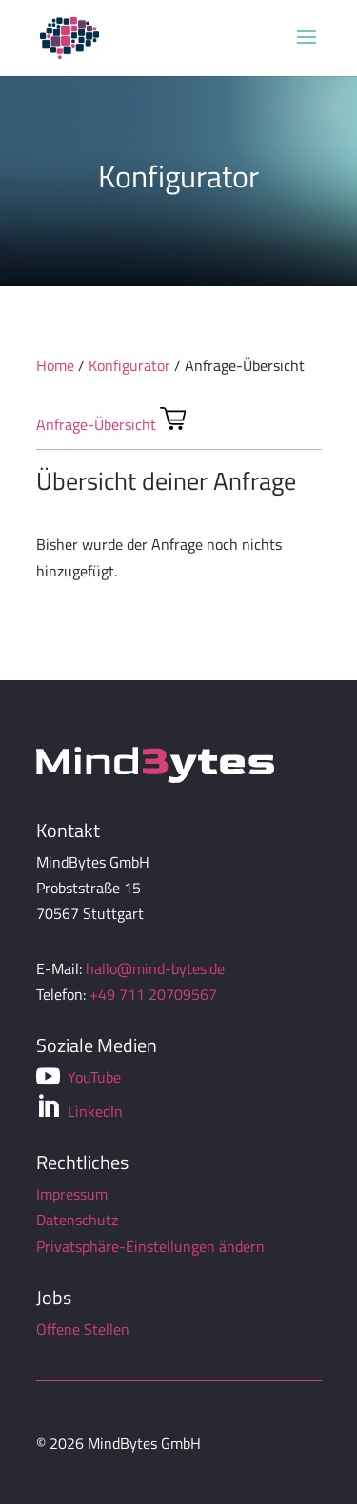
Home (55, 365)
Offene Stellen (82, 1329)
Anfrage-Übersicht (96, 424)
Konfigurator (129, 365)
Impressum (72, 1193)
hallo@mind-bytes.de (155, 968)
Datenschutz (77, 1219)
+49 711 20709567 (153, 994)
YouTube (78, 1077)
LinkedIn (79, 1109)
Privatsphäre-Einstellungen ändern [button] (150, 1246)
